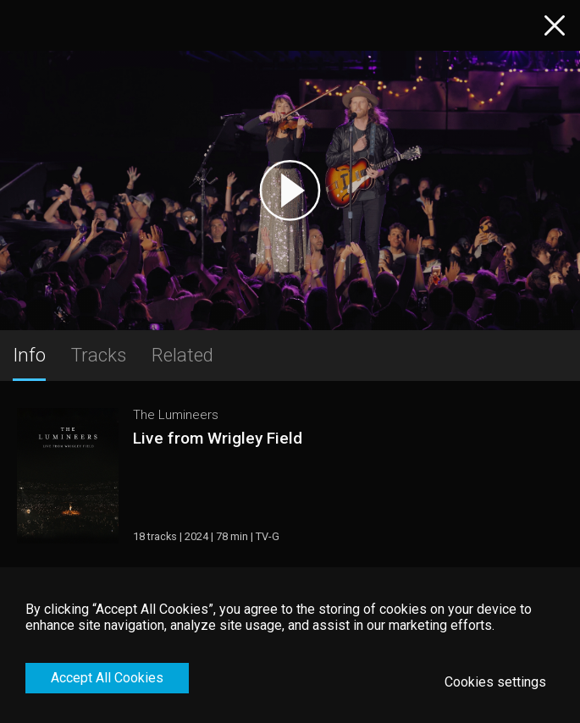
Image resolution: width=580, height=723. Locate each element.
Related (182, 355)
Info (29, 355)
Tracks (98, 355)
